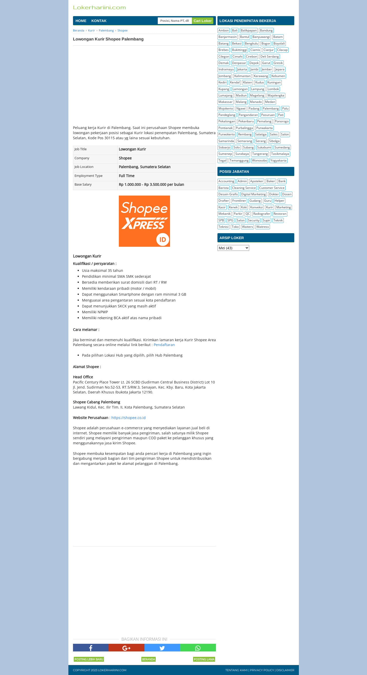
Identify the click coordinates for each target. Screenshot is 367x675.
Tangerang (260, 154)
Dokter (274, 194)
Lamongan (240, 89)
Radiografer (261, 213)
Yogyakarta (278, 160)
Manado (256, 102)
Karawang (261, 76)
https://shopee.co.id (128, 417)
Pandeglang (226, 115)
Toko (235, 226)
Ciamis (255, 50)
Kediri (222, 82)
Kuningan (274, 82)
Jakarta (242, 69)
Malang (241, 102)
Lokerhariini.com (112, 670)
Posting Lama (204, 659)
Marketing (283, 207)
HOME (81, 21)
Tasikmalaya (280, 154)
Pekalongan (226, 121)
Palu (285, 108)
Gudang (255, 200)
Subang (248, 147)
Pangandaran (248, 115)
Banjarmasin (227, 37)
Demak (223, 63)
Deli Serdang (269, 56)
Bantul (244, 37)
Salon (285, 134)
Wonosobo (259, 160)
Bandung (266, 30)
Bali (234, 30)
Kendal (235, 82)
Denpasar (239, 63)
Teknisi (223, 226)
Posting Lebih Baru (89, 659)
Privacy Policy (262, 670)
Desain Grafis (228, 194)
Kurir (269, 207)
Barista (223, 188)
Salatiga (261, 134)
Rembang (245, 134)
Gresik (278, 63)
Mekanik (224, 213)
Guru (267, 200)
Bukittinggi (239, 50)
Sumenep (225, 154)
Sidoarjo (224, 147)
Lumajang (225, 95)
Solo (237, 147)
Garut (266, 63)
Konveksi (256, 207)
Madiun (241, 95)
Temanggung (239, 160)
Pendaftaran (164, 344)
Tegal (222, 160)
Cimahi (238, 56)
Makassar (225, 102)
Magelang (257, 95)
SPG (230, 220)
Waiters (247, 226)
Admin (242, 181)
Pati (281, 115)
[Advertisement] (144, 84)
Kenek (233, 207)
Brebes (223, 50)
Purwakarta (264, 128)
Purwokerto (226, 134)
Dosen (286, 194)
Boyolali (279, 43)
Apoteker (256, 181)
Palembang (271, 108)
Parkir (238, 213)
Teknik (278, 220)
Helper (279, 200)
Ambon (223, 30)
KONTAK (99, 21)
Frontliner (239, 200)
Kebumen (278, 76)
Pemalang (264, 121)
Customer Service (272, 188)
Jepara (280, 69)
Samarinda (226, 141)
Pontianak (225, 128)
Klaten (247, 82)
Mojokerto (225, 108)
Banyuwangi (261, 37)
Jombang (224, 76)
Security (253, 220)
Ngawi (240, 108)
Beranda (148, 659)
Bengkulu (251, 43)
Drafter (223, 200)
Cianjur (269, 50)
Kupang (223, 89)
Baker (271, 181)
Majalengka (276, 95)
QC (248, 213)
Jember (267, 69)
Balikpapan (249, 30)
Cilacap (282, 50)
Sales (274, 134)
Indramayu (226, 69)
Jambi (254, 69)
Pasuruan (268, 115)
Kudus (259, 82)
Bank (282, 181)
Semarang (244, 141)
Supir (266, 220)
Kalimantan (242, 76)
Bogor (265, 43)
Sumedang (282, 147)
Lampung (257, 89)
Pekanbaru (246, 121)
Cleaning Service (244, 188)
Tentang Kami (236, 670)
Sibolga (274, 141)
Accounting (226, 181)
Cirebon (251, 56)
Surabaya (242, 154)
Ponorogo (282, 121)
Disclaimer (285, 670)
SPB (221, 220)
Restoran (280, 213)
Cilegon (223, 56)
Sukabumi (264, 147)
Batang (223, 43)
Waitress (262, 226)
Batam (278, 37)
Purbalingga (244, 128)
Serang (261, 141)
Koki (244, 207)
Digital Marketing (253, 194)
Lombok (273, 89)
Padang (254, 108)
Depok (254, 63)
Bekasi (237, 43)
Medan (270, 102)
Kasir (222, 207)
